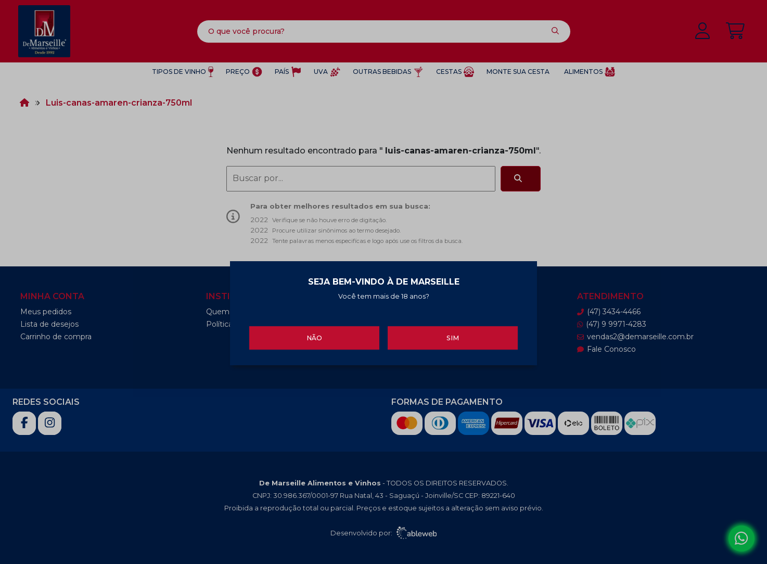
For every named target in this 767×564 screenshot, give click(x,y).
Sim (452, 336)
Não (314, 336)
